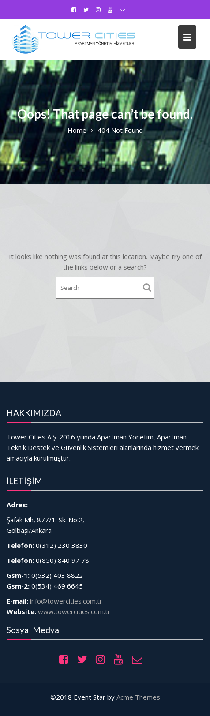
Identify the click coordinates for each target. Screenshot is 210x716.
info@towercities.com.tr (70, 595)
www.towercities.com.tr (77, 605)
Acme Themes (138, 697)
